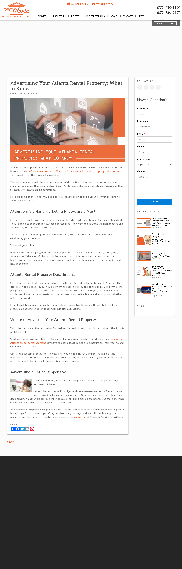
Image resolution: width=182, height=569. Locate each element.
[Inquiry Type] (154, 164)
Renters (75, 16)
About (114, 16)
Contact (128, 16)
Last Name (142, 121)
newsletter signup (165, 23)
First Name (143, 108)
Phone (140, 146)
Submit (154, 201)
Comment (142, 171)
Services (42, 16)
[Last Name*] (154, 127)
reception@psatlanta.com (179, 196)
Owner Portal (78, 4)
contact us (80, 417)
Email (140, 133)
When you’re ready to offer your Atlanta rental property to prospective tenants (74, 171)
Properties (59, 16)
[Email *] (154, 139)
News (141, 16)
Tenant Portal (103, 4)
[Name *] (154, 114)
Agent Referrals (95, 16)
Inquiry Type (143, 159)
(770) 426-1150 (168, 7)
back (10, 442)
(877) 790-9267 (168, 12)
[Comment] (154, 184)
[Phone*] (154, 152)
